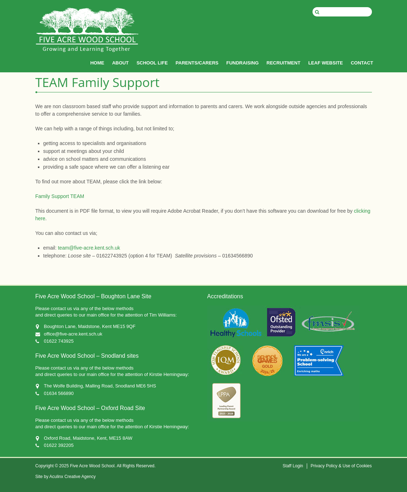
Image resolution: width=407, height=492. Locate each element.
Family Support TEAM (59, 196)
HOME (97, 63)
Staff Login (293, 465)
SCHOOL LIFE (152, 63)
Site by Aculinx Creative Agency (65, 476)
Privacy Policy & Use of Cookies (341, 465)
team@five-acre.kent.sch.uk (89, 248)
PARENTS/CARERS (197, 63)
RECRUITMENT (284, 63)
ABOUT (120, 63)
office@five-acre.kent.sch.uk (73, 334)
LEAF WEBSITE (325, 63)
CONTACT (362, 63)
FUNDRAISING (242, 63)
